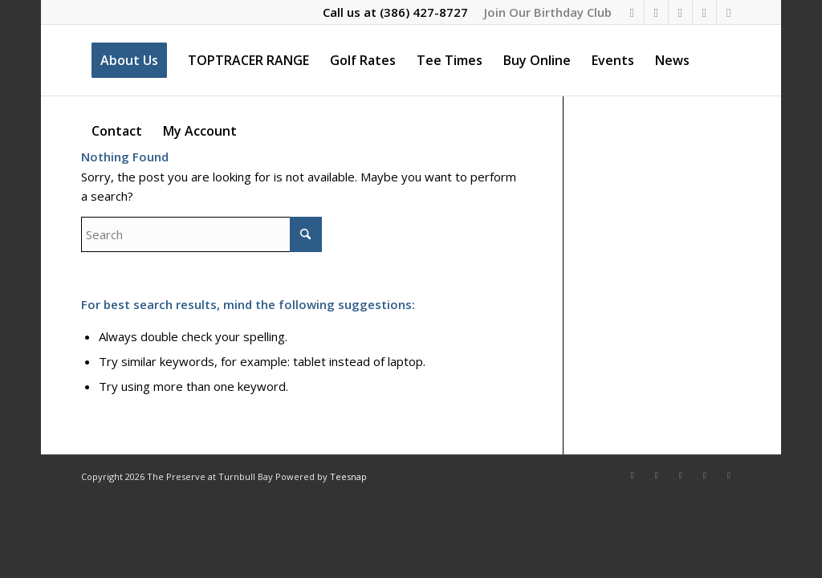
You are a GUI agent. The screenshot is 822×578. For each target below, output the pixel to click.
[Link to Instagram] (656, 12)
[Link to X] (680, 12)
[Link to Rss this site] (729, 12)
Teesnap (348, 476)
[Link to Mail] (704, 12)
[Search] (201, 234)
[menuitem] (544, 12)
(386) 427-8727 (424, 12)
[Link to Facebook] (632, 12)
